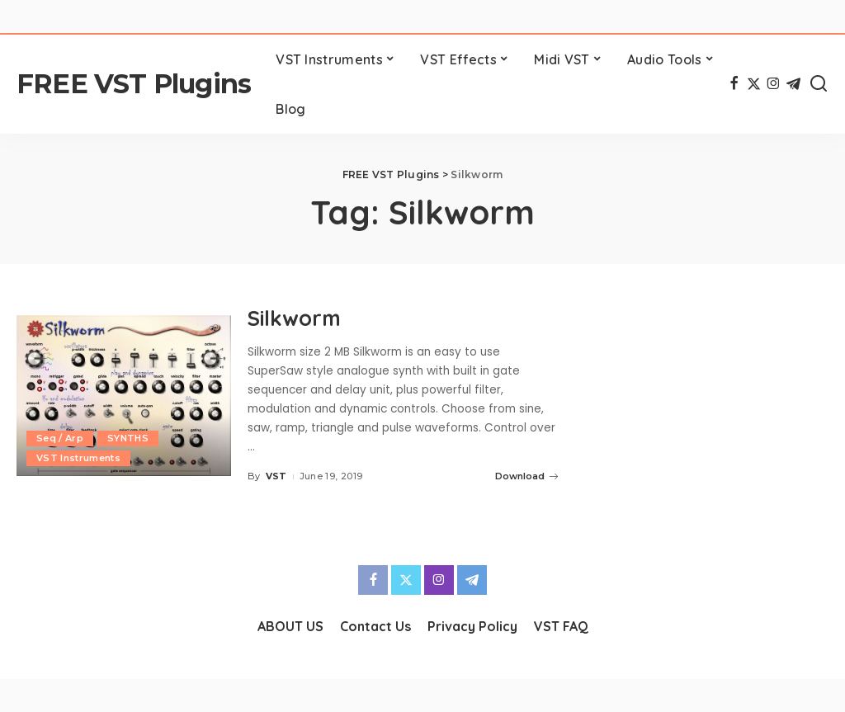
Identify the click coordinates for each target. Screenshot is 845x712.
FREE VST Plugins (134, 84)
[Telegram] (793, 84)
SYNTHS (128, 438)
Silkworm (296, 318)
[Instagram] (774, 84)
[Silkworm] (124, 395)
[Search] (818, 84)
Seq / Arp (59, 438)
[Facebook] (734, 84)
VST (276, 476)
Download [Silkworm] (526, 476)
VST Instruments (78, 458)
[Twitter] (754, 84)
